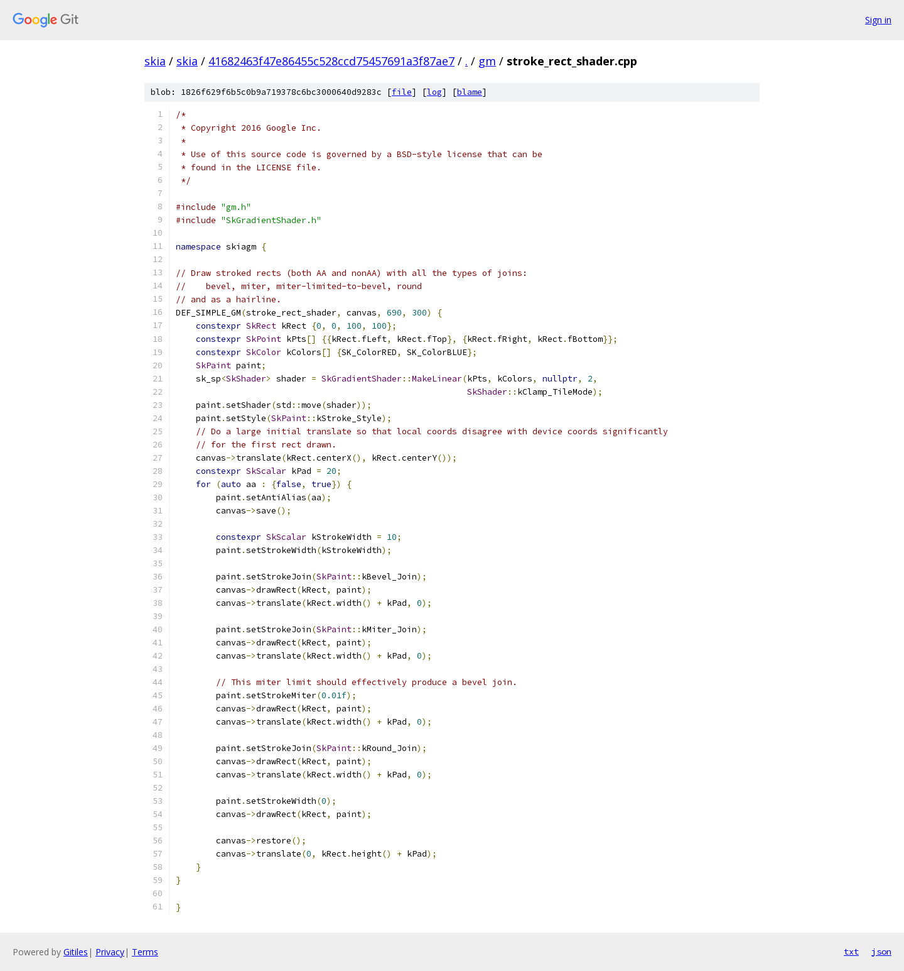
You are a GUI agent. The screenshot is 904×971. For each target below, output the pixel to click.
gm (487, 61)
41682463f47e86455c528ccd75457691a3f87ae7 (331, 61)
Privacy (109, 952)
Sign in (878, 20)
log (434, 92)
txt (851, 951)
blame (469, 92)
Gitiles (75, 952)
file (402, 92)
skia (155, 61)
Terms (145, 952)
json (881, 951)
